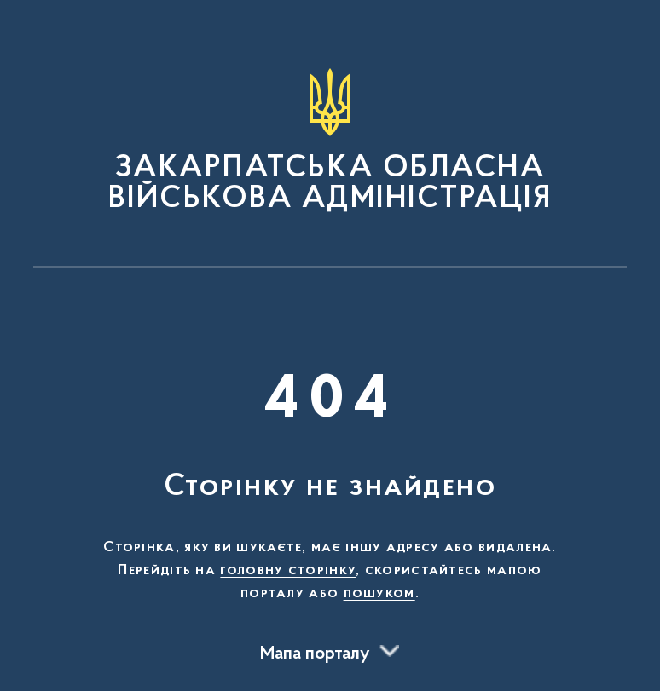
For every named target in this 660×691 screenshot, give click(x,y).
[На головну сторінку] (330, 141)
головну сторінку (288, 571)
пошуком (379, 594)
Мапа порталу (315, 654)
